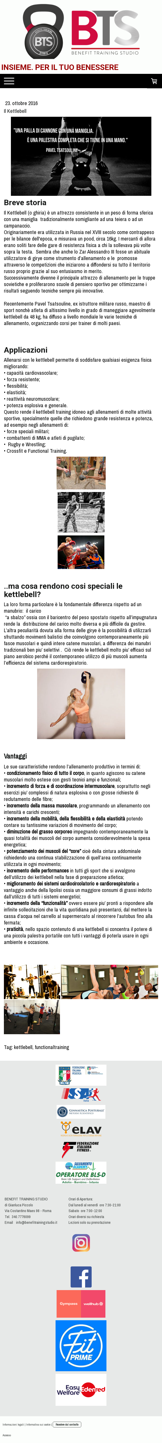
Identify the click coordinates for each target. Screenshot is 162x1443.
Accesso (7, 1435)
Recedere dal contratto (67, 1424)
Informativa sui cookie (38, 1424)
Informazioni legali (13, 1424)
